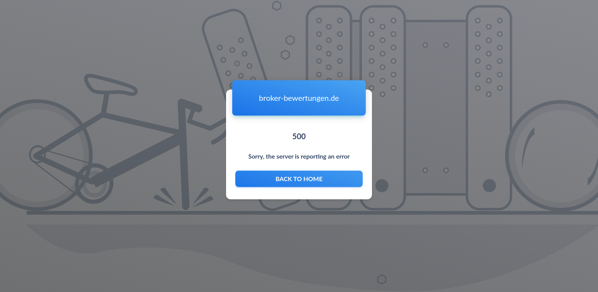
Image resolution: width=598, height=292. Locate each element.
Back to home (298, 179)
